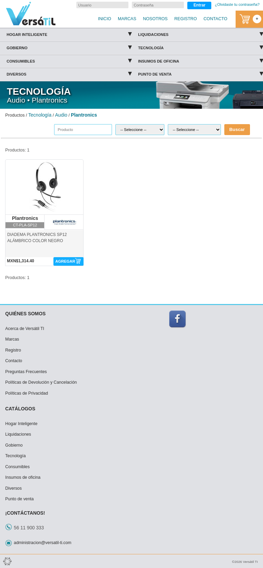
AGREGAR (65, 261)
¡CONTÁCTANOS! (25, 513)
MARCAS (127, 18)
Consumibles (69, 60)
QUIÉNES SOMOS (25, 313)
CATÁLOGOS (20, 408)
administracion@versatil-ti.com (42, 542)
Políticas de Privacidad (26, 393)
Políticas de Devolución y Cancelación (41, 382)
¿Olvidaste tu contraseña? (237, 4)
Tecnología (200, 47)
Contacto (13, 360)
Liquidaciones (200, 33)
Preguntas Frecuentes (26, 371)
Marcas (12, 339)
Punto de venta (200, 73)
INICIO (104, 18)
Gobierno (69, 47)
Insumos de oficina (200, 60)
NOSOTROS (155, 18)
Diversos (69, 73)
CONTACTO (215, 18)
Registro (13, 350)
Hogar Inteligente (69, 33)
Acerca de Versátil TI (24, 328)
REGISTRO (185, 18)
